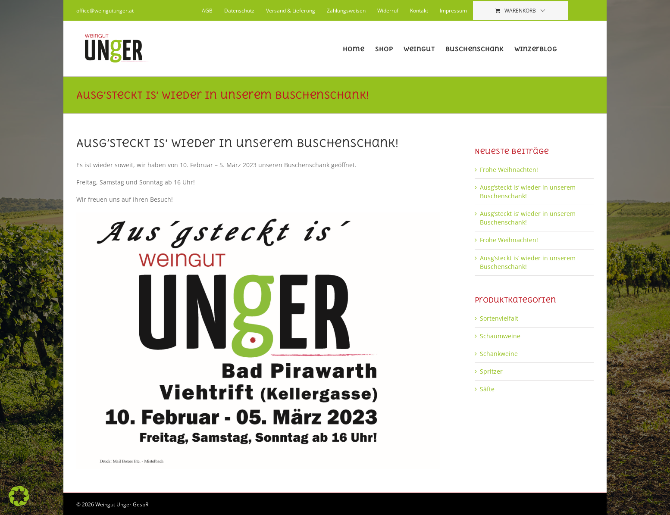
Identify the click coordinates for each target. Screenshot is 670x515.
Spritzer (491, 371)
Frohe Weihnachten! (509, 169)
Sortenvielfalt (499, 318)
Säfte (487, 389)
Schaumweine (500, 336)
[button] (19, 496)
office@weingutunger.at (105, 10)
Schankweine (499, 354)
